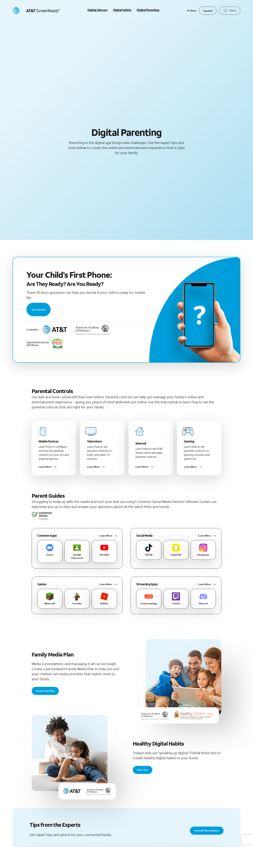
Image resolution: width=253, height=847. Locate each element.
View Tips (142, 769)
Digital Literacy (97, 10)
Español (207, 10)
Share (191, 10)
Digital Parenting (148, 10)
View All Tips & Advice (206, 830)
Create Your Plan (45, 690)
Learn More (105, 535)
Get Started (38, 309)
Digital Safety (122, 10)
